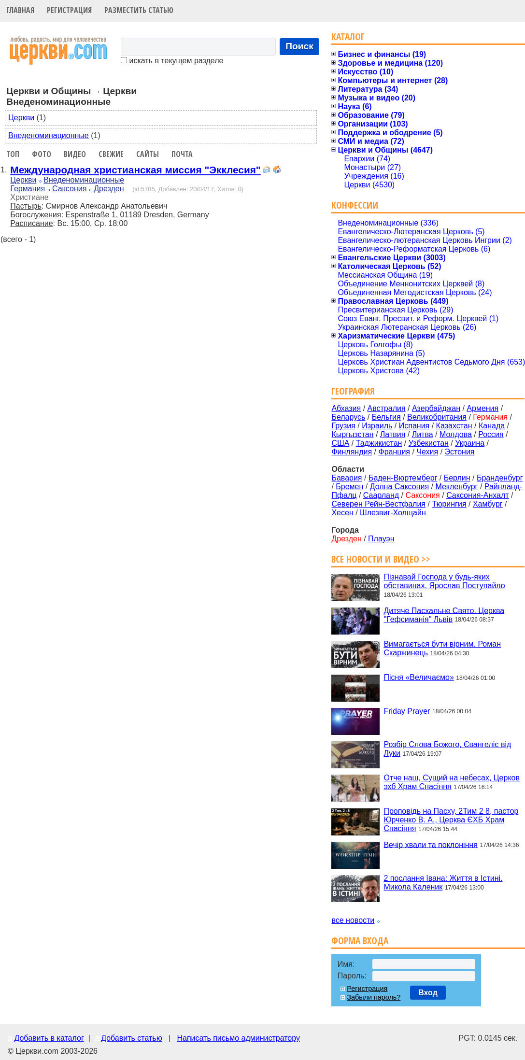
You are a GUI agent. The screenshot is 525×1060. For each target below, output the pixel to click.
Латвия (392, 434)
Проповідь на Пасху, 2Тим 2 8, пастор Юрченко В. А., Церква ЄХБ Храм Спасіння (450, 820)
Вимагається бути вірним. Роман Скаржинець (442, 648)
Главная (20, 10)
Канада (492, 426)
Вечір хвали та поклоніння (430, 844)
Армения (482, 408)
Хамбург (488, 504)
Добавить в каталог (49, 1038)
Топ (12, 154)
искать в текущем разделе (172, 61)
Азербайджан (436, 408)
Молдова (456, 434)
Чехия (427, 452)
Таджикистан (379, 443)
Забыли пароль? (373, 997)
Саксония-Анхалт (477, 495)
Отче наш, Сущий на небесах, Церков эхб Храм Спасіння (451, 782)
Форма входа (359, 940)
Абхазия (346, 408)
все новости (352, 920)
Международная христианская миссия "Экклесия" (135, 169)
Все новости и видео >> (380, 558)
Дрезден (109, 188)
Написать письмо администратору (238, 1038)
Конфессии (354, 205)
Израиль (377, 426)
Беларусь (348, 417)
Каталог (348, 36)
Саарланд (381, 495)
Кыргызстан (352, 434)
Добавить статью (131, 1038)
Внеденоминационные (48, 135)
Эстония (460, 452)
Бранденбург (500, 478)
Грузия (343, 426)
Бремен (349, 486)
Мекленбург (456, 486)
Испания (414, 426)
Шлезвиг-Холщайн (393, 513)
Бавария (346, 478)
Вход (428, 993)
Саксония (69, 188)
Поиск (299, 46)
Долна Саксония (399, 486)
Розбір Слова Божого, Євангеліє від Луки (447, 748)
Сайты (147, 154)
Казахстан (454, 426)
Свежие (111, 154)
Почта (182, 154)
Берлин (457, 478)
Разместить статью (138, 10)
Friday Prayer (406, 711)
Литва (422, 434)
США (340, 443)
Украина (469, 443)
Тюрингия (449, 504)
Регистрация (69, 10)
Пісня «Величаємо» (418, 677)
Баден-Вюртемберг (403, 478)
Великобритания (437, 417)
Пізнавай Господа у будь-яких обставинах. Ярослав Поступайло (444, 581)
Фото (41, 154)
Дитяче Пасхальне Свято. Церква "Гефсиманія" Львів (443, 614)
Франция (394, 452)
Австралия (387, 408)
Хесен (342, 513)
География (353, 390)
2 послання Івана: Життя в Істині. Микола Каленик (442, 882)
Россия (490, 434)
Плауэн (381, 539)
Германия (27, 188)
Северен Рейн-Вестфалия (378, 504)
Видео (75, 154)
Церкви (21, 117)
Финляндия (351, 452)
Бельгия (386, 417)
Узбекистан (429, 443)
